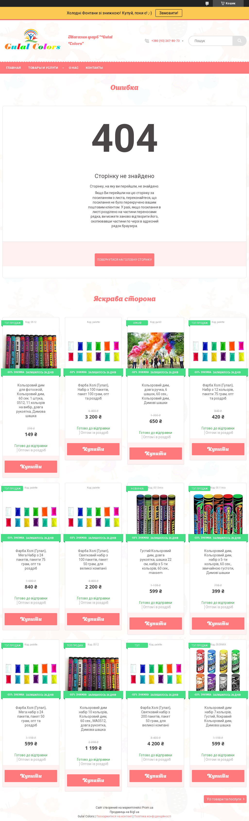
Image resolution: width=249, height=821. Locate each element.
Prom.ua (147, 807)
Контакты (94, 68)
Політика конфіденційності (152, 816)
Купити (31, 467)
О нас (73, 68)
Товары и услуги (43, 68)
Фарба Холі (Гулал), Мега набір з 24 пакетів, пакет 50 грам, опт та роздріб (31, 716)
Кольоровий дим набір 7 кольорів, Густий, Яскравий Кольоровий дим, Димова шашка (218, 716)
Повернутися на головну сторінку (124, 259)
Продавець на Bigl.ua (124, 812)
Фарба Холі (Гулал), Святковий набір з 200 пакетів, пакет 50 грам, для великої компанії (155, 716)
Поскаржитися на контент (114, 816)
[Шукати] (239, 41)
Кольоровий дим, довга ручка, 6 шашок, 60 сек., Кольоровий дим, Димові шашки (156, 394)
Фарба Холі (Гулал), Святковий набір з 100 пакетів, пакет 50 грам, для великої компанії (93, 559)
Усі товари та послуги (224, 799)
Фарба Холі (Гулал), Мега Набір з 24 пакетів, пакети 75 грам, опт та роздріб (31, 559)
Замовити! (168, 13)
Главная (13, 68)
